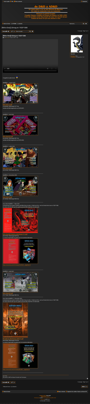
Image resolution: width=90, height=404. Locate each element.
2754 (76, 56)
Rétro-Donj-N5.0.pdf (8, 293)
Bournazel (73, 53)
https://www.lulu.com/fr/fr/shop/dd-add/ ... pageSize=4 (16, 369)
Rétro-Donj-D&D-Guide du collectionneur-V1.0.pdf (15, 234)
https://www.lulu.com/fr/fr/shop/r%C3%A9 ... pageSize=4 (17, 265)
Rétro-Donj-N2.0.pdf (8, 136)
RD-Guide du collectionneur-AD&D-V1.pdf (13, 338)
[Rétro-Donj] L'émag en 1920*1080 (14, 28)
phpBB (41, 397)
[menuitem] (11, 2)
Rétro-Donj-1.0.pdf (7, 104)
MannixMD (48, 395)
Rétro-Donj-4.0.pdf (7, 197)
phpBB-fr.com (47, 399)
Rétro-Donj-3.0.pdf (7, 168)
